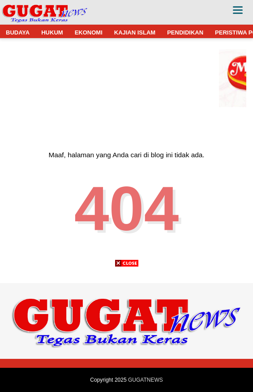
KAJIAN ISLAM (134, 32)
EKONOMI (89, 32)
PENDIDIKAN (185, 32)
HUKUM (52, 32)
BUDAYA (18, 32)
